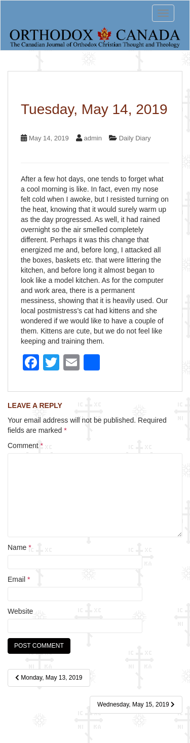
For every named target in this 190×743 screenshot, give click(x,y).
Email (19, 579)
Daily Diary (135, 138)
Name (19, 547)
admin (92, 138)
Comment (25, 445)
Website (20, 611)
